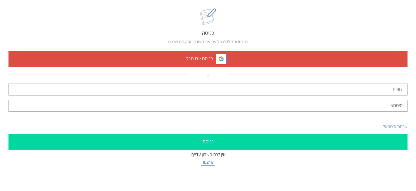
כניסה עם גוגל (199, 59)
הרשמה (208, 162)
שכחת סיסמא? (395, 126)
